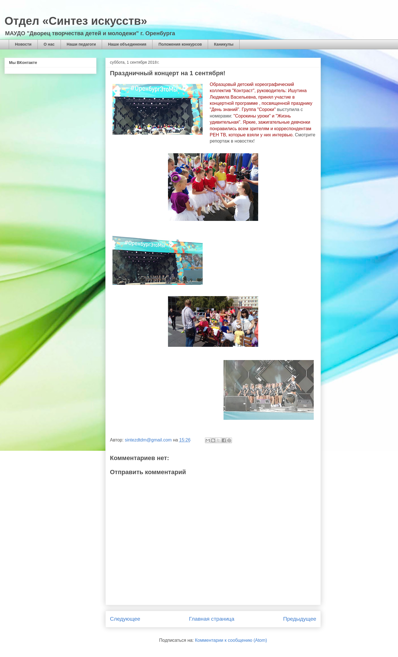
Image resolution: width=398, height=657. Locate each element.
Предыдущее (299, 619)
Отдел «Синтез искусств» (76, 21)
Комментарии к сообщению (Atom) (231, 640)
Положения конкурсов (180, 44)
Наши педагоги (81, 44)
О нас (49, 44)
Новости (23, 44)
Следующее (125, 619)
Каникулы (223, 44)
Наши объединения (127, 44)
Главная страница (211, 619)
